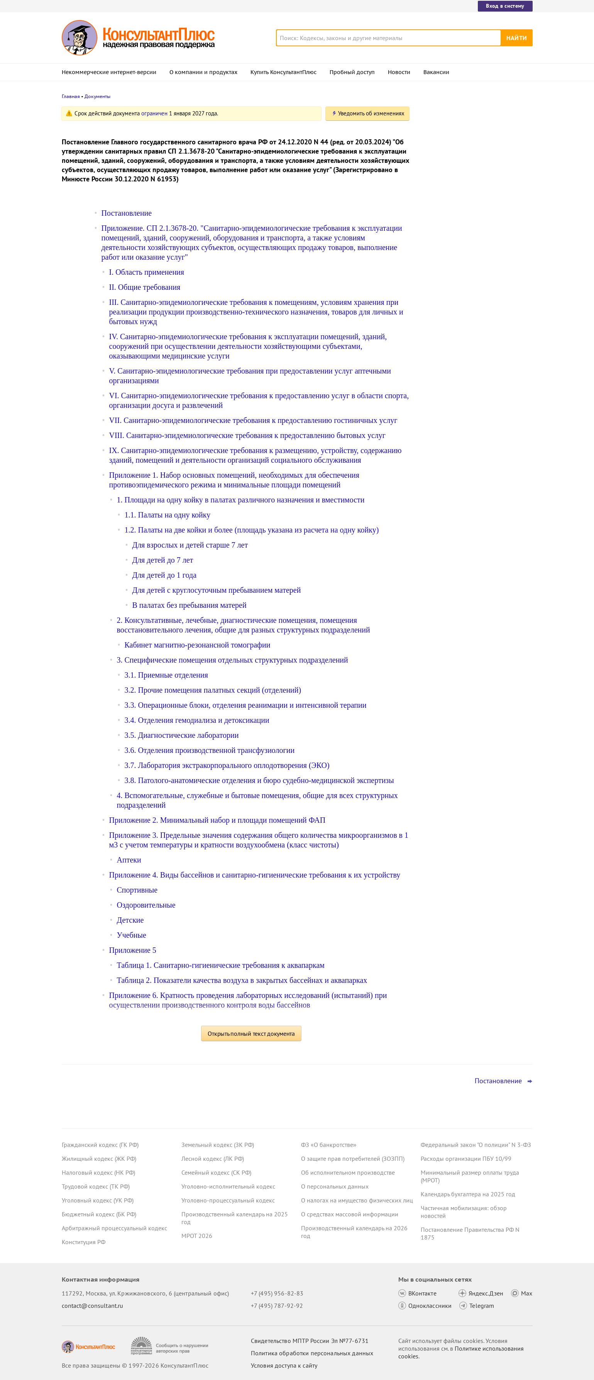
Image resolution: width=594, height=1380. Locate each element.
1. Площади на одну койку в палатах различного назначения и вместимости (241, 500)
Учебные (131, 935)
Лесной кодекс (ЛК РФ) (212, 1158)
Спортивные (137, 890)
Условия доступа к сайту (284, 1365)
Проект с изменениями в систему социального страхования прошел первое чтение (469, 193)
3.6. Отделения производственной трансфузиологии (210, 750)
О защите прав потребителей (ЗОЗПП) (352, 1158)
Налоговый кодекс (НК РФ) (98, 1172)
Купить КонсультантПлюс (283, 72)
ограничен (154, 113)
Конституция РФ (83, 1242)
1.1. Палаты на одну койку (168, 515)
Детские (130, 920)
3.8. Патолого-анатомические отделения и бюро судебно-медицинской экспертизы (259, 780)
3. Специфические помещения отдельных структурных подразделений (232, 660)
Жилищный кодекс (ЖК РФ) (99, 1158)
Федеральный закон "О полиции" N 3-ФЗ (476, 1144)
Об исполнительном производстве (348, 1172)
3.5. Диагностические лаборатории (182, 735)
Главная (71, 96)
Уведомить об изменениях (371, 113)
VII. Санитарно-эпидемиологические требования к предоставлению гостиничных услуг (253, 420)
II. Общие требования (145, 287)
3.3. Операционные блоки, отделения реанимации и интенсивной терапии (246, 705)
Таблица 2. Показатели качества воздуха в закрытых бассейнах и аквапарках (242, 980)
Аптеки (129, 860)
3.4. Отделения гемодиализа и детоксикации (197, 720)
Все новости (440, 302)
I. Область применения (146, 272)
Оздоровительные (146, 905)
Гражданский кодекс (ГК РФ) (100, 1144)
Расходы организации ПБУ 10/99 (466, 1158)
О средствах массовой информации (349, 1214)
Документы (97, 96)
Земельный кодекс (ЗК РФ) (217, 1144)
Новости (399, 72)
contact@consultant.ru (93, 1305)
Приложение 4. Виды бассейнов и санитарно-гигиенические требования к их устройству (255, 875)
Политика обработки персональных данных (312, 1353)
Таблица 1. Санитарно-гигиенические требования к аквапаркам (221, 965)
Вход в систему (505, 5)
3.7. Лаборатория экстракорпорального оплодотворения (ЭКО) (227, 765)
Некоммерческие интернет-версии (109, 72)
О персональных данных (335, 1186)
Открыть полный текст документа (251, 1033)
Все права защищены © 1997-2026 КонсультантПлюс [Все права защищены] (135, 1365)
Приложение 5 (132, 950)
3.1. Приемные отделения (166, 675)
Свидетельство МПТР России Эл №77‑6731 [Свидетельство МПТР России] (310, 1340)
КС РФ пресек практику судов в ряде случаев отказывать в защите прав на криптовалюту (472, 151)
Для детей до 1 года (164, 575)
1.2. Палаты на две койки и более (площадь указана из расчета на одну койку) (252, 530)
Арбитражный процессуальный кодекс (114, 1228)
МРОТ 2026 (196, 1236)
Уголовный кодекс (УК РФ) (98, 1200)
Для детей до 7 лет (162, 560)
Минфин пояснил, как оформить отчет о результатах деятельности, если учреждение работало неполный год (473, 277)
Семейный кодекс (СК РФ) (216, 1172)
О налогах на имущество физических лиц (357, 1200)
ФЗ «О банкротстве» (329, 1144)
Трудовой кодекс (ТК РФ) (96, 1186)
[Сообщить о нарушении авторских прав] (170, 1346)
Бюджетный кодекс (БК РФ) (99, 1214)
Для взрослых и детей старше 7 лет (190, 545)
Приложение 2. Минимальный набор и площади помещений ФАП (217, 820)
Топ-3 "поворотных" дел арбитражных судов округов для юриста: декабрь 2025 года (473, 235)
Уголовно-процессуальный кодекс (228, 1200)
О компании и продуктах (203, 72)
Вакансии (436, 72)
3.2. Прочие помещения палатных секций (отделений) (213, 690)
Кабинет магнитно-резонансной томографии (198, 645)
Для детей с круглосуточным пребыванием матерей (216, 590)
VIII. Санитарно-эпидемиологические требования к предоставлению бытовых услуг (247, 435)
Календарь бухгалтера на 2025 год (468, 1194)
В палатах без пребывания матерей (189, 605)
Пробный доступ (352, 72)
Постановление (127, 213)
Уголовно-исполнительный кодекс (228, 1186)
